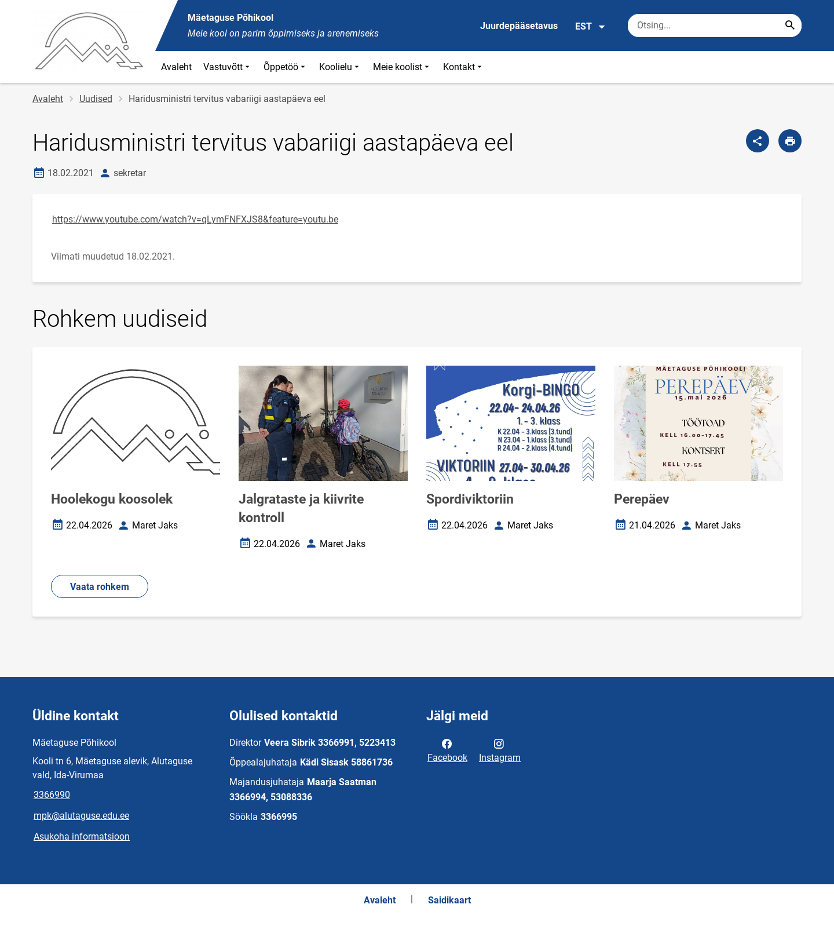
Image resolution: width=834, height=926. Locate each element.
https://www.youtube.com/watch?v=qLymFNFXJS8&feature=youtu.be (195, 219)
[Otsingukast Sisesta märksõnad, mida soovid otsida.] (715, 25)
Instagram (500, 750)
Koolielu (340, 66)
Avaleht (176, 66)
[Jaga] (757, 140)
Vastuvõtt (227, 66)
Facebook (447, 750)
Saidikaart (449, 900)
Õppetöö (286, 66)
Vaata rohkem (99, 586)
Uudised (95, 98)
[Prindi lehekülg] (790, 140)
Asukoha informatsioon (82, 836)
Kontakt (463, 66)
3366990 (52, 794)
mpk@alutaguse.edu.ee (81, 815)
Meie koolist (402, 66)
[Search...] (790, 25)
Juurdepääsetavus (519, 25)
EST (590, 27)
